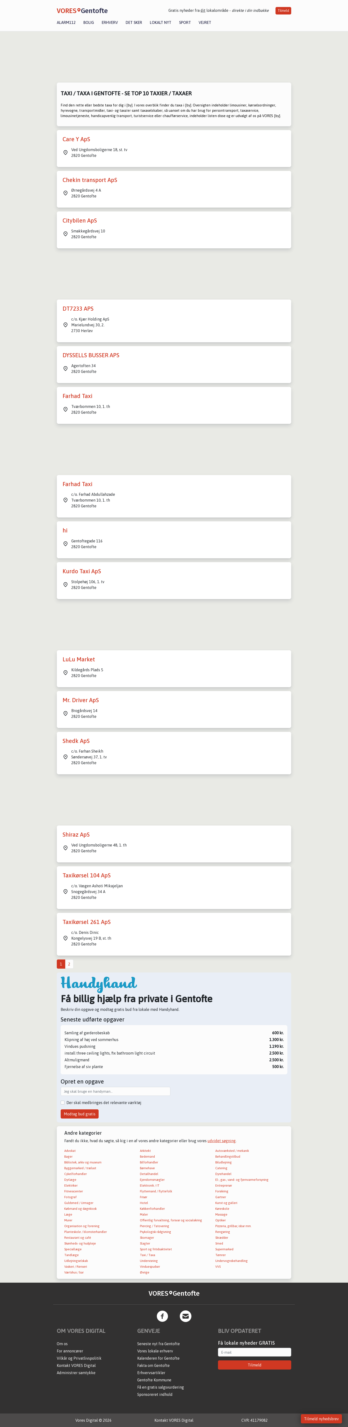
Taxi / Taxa (147, 1255)
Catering (221, 1168)
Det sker (134, 22)
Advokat (70, 1151)
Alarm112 (66, 22)
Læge (68, 1214)
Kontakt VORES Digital (76, 1365)
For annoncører (70, 1351)
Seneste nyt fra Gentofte (158, 1344)
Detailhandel (149, 1174)
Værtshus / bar (74, 1272)
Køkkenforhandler (152, 1208)
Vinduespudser (150, 1266)
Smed (219, 1243)
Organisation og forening (82, 1226)
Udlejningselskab (76, 1261)
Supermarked (224, 1249)
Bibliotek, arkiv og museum (83, 1162)
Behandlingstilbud (227, 1156)
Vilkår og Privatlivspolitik (79, 1358)
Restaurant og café (77, 1237)
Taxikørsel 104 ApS (87, 875)
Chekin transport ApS (90, 180)
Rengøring (222, 1232)
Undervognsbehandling (231, 1261)
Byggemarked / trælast (80, 1168)
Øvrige (144, 1272)
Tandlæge (71, 1255)
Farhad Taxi (77, 396)
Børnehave (147, 1168)
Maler (144, 1214)
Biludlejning (223, 1162)
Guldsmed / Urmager (78, 1203)
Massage (221, 1214)
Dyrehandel (223, 1174)
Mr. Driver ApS (81, 700)
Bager (68, 1156)
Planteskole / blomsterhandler (85, 1232)
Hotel (144, 1203)
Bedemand (147, 1156)
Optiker (220, 1220)
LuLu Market (79, 659)
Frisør (143, 1197)
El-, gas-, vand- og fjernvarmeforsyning (241, 1180)
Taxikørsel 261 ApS (87, 922)
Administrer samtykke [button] (76, 1373)
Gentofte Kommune (154, 1380)
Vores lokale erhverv (155, 1351)
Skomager (147, 1237)
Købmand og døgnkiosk (80, 1208)
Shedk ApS (76, 741)
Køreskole (222, 1208)
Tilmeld (283, 11)
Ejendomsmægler (152, 1180)
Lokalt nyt (160, 22)
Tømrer (220, 1255)
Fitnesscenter (73, 1191)
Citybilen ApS (80, 220)
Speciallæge (73, 1249)
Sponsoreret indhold (155, 1394)
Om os (62, 1344)
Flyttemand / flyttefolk (156, 1191)
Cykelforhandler (75, 1174)
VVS (218, 1266)
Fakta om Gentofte (153, 1365)
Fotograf (70, 1197)
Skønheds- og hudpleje (80, 1243)
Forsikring (221, 1191)
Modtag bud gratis (79, 1114)
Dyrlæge (70, 1180)
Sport (185, 22)
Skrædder (221, 1237)
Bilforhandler (149, 1162)
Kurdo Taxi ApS (82, 571)
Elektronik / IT (150, 1185)
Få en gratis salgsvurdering (160, 1387)
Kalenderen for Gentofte (158, 1358)
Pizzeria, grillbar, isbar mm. (233, 1226)
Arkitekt (145, 1151)
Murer (68, 1220)
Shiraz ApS (76, 834)
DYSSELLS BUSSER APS (91, 355)
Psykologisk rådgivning (155, 1232)
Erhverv (110, 22)
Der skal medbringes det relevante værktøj (103, 1102)
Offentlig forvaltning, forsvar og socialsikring (171, 1220)
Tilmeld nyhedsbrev (321, 1419)
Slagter (145, 1243)
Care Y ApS (76, 139)
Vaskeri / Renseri (75, 1266)
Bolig (88, 22)
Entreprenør (223, 1185)
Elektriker (71, 1185)
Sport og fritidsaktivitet (156, 1249)
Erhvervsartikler (151, 1373)
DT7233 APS (78, 308)
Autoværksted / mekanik (232, 1151)
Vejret (205, 22)
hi (65, 530)
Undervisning (149, 1261)
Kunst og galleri (226, 1203)
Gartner (220, 1197)
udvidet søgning (222, 1141)
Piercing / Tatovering (154, 1226)
